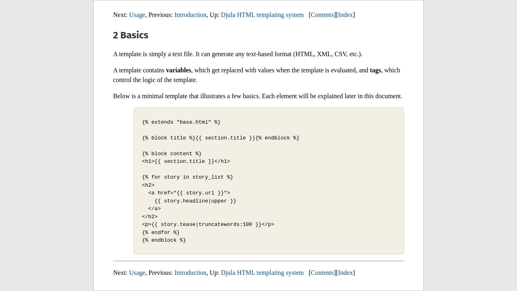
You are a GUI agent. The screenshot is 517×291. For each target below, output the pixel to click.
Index (345, 14)
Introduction (190, 14)
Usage (137, 14)
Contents (322, 14)
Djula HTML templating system (262, 14)
